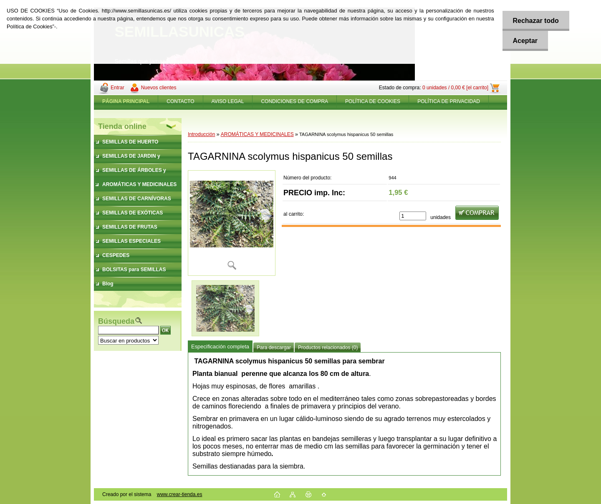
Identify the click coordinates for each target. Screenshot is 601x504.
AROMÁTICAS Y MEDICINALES (257, 134)
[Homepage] (126, 101)
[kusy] (412, 216)
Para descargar (274, 347)
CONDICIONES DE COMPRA (294, 101)
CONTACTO (180, 101)
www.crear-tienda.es (179, 494)
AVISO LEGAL (228, 101)
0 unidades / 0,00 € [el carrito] (455, 88)
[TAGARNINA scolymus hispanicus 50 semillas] (231, 223)
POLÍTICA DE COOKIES (372, 101)
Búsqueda (116, 321)
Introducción (201, 134)
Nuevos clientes (159, 88)
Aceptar (525, 40)
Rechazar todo (535, 20)
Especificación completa (220, 346)
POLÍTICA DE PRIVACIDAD (448, 101)
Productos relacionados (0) (328, 347)
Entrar (117, 88)
